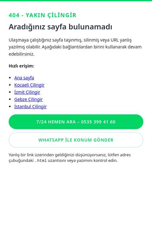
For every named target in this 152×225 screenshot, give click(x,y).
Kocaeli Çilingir (29, 85)
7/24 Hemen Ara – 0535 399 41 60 (76, 122)
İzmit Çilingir (27, 92)
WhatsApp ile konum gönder (76, 140)
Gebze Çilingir (28, 99)
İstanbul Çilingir (30, 106)
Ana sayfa (24, 78)
